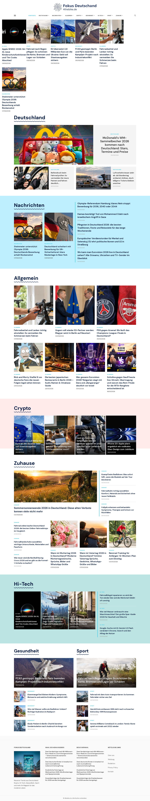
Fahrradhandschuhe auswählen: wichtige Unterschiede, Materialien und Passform (31, 544)
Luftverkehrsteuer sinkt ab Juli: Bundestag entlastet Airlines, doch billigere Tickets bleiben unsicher (123, 178)
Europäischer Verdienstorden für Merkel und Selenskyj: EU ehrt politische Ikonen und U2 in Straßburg (100, 241)
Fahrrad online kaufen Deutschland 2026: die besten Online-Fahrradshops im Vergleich (31, 528)
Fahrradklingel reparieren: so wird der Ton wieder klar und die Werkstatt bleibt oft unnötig (117, 598)
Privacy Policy (113, 767)
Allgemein (68, 15)
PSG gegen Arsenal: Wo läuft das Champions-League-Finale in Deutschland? (113, 333)
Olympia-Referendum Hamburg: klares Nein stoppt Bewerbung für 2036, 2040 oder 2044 (103, 205)
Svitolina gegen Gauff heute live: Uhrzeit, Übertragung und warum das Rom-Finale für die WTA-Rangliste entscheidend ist (121, 383)
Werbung (111, 759)
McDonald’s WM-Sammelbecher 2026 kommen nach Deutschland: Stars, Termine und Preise (114, 145)
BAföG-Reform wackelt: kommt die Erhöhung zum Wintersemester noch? (59, 446)
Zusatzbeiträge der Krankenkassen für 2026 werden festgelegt (58, 779)
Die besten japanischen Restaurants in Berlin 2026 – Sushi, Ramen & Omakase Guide (59, 381)
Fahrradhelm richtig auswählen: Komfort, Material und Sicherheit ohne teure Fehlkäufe (118, 493)
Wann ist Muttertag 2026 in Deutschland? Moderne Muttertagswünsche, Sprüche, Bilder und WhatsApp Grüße (63, 559)
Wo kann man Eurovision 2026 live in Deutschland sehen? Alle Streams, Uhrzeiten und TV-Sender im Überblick (103, 255)
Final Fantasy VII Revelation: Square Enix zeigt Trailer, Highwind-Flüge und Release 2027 (53, 620)
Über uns (111, 755)
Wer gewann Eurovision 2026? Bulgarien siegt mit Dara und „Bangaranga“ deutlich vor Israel (89, 381)
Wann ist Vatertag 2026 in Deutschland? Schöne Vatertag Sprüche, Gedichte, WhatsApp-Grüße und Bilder (93, 559)
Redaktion (111, 763)
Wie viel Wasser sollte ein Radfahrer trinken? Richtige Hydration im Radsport (47, 710)
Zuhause (118, 15)
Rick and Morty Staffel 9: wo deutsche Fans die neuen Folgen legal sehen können (28, 380)
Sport (109, 15)
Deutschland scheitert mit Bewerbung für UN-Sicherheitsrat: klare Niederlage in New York (57, 250)
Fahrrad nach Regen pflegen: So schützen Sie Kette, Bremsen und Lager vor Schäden (38, 53)
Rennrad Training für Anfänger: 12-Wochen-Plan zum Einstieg (122, 556)
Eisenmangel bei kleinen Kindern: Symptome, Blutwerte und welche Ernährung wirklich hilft (47, 695)
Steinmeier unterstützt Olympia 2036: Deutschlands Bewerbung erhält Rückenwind (13, 102)
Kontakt (111, 771)
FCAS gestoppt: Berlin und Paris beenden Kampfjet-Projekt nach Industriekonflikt (86, 53)
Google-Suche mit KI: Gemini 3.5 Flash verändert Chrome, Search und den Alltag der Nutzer (116, 631)
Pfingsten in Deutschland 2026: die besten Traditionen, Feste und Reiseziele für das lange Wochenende (101, 227)
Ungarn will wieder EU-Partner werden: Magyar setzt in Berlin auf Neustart (74, 331)
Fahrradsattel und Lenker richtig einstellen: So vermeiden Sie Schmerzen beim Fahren (109, 56)
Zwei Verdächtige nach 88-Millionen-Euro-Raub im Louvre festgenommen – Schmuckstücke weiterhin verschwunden (59, 755)
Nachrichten (56, 15)
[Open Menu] (15, 15)
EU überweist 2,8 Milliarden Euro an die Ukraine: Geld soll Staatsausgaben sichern (61, 55)
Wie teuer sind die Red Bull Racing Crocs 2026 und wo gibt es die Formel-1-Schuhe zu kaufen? (31, 560)
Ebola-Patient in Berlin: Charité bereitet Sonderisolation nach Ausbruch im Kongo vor (47, 725)
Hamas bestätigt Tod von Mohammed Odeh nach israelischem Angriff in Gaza (102, 216)
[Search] (135, 16)
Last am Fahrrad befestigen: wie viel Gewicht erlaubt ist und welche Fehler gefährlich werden (89, 444)
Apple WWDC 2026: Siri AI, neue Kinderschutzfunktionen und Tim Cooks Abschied (14, 55)
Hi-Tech (100, 15)
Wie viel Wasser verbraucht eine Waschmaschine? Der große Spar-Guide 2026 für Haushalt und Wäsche (118, 614)
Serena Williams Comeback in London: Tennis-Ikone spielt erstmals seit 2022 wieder (112, 725)
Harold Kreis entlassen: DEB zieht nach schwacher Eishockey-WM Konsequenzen (112, 710)
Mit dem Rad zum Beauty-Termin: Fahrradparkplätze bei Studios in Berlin (81, 621)
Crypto (78, 15)
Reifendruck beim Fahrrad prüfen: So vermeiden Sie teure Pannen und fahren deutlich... (60, 178)
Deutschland (43, 15)
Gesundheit (89, 15)
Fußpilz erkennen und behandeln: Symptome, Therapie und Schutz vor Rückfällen (117, 510)
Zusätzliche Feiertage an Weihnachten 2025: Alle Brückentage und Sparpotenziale (59, 772)
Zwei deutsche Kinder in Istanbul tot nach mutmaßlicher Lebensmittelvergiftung (58, 764)
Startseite (32, 15)
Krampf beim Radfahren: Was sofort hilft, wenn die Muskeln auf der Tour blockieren (117, 477)
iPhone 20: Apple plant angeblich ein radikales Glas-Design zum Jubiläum (121, 446)
